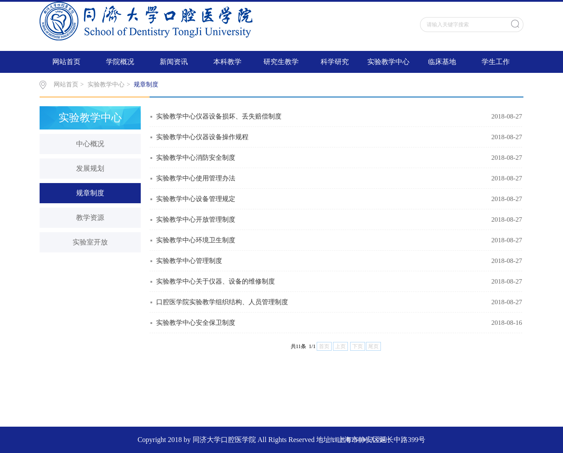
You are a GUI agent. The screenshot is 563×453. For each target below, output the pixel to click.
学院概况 (120, 61)
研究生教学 (281, 61)
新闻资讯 (174, 61)
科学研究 (335, 61)
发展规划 (90, 168)
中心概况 (90, 143)
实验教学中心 (388, 61)
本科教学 (227, 61)
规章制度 (146, 84)
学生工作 (496, 61)
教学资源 (90, 217)
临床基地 (442, 61)
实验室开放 (90, 242)
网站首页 (66, 61)
